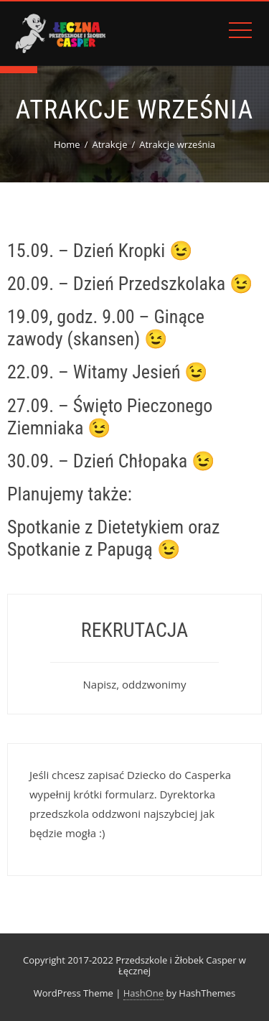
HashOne (143, 993)
